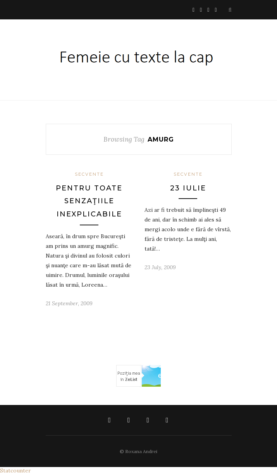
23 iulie (188, 188)
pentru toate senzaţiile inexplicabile (89, 201)
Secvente (89, 174)
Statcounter (15, 470)
